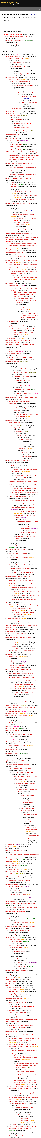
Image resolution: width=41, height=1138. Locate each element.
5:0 (7, 603)
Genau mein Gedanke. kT (16, 1136)
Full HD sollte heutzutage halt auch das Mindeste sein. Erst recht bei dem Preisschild (25, 294)
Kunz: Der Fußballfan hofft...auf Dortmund (18, 178)
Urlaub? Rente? (13, 620)
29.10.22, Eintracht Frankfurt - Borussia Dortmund (20, 707)
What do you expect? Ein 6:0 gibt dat (19, 880)
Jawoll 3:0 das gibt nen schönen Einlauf (18, 764)
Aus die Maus (10, 844)
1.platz (8, 759)
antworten (7, 26)
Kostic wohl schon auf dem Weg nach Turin (19, 576)
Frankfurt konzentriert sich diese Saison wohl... (20, 233)
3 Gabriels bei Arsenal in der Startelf (16, 36)
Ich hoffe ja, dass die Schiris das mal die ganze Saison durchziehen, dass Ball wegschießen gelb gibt (23, 245)
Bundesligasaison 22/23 (13, 56)
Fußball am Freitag (10, 55)
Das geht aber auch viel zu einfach (16, 698)
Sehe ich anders (13, 1101)
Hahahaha (12, 1010)
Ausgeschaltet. (10, 654)
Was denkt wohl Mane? (13, 618)
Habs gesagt (10, 979)
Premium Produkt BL (12, 705)
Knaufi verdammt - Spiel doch (15, 252)
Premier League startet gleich (15, 40)
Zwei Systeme (10, 631)
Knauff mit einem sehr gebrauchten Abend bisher (20, 903)
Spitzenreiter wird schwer (13, 134)
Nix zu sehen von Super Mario (15, 850)
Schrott (8, 846)
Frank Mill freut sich (12, 884)
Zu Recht (11, 182)
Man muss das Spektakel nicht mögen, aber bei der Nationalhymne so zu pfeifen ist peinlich (26, 1057)
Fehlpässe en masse (12, 753)
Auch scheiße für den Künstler (17, 1132)
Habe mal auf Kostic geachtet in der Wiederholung (23, 605)
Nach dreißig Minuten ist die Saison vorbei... (19, 669)
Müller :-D (9, 871)
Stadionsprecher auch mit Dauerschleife (18, 203)
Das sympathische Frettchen (14, 742)
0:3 (7, 848)
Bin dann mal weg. (11, 858)
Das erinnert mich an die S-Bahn (20, 211)
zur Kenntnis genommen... (14, 353)
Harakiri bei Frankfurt (12, 865)
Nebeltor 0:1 (10, 985)
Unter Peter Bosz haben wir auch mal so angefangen (21, 397)
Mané (8, 757)
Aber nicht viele (15, 171)
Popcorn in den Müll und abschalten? (17, 970)
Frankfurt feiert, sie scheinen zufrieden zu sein (19, 163)
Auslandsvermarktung (12, 361)
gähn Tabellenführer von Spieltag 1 (16, 761)
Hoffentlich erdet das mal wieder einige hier (19, 637)
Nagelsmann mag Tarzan (13, 730)
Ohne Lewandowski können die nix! (16, 715)
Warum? (11, 641)
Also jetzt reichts (11, 860)
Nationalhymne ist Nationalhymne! (21, 1103)
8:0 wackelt (9, 726)
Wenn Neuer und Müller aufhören (16, 633)
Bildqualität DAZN (11, 283)
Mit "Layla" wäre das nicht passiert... (19, 930)
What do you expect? (12, 877)
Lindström (9, 861)
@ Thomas (33, 17)
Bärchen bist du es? (14, 711)
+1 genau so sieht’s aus (30, 814)
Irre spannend (10, 983)
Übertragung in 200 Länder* (17, 365)
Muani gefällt (10, 249)
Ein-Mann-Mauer (14, 991)
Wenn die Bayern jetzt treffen (14, 998)
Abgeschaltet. (10, 420)
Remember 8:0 (10, 978)
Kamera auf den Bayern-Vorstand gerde (18, 460)
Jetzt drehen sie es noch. (16, 886)
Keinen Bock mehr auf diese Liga (20, 81)
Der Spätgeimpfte (14, 993)
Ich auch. (13, 1124)
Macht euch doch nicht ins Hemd (15, 549)
